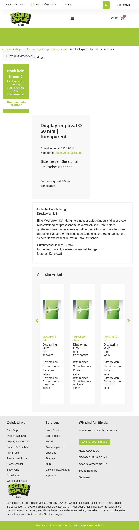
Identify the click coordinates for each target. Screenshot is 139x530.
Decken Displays (32, 49)
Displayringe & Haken (56, 49)
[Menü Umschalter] (72, 18)
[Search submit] (106, 4)
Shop (18, 49)
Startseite (7, 49)
